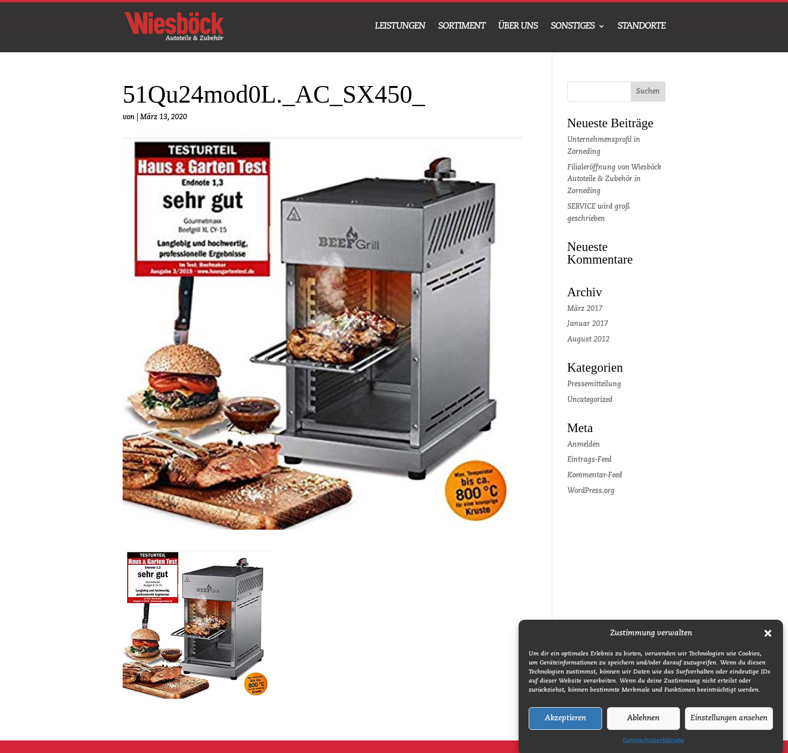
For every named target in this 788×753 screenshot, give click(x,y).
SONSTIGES (573, 27)
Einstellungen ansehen (729, 726)
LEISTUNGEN (400, 27)
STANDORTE (641, 27)
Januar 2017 (587, 323)
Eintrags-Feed (589, 459)
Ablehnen (643, 726)
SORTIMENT (461, 27)
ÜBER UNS (518, 27)
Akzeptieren (565, 726)
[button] (768, 641)
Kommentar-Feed (594, 475)
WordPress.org (591, 490)
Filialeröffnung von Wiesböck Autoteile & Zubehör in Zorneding (614, 179)
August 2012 (588, 339)
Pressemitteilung (594, 384)
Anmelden (583, 444)
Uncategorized (590, 399)
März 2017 (585, 308)
